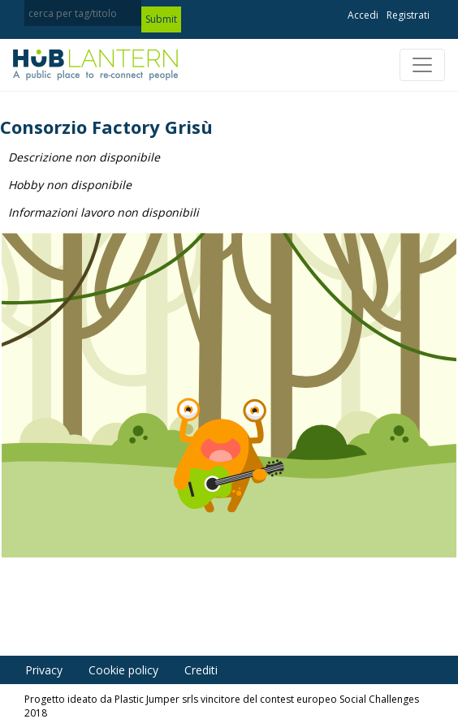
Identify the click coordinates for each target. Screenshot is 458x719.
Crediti (201, 670)
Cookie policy (123, 670)
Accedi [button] (363, 15)
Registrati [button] (408, 15)
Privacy (44, 670)
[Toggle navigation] (422, 65)
